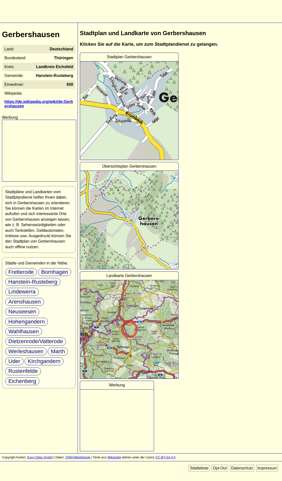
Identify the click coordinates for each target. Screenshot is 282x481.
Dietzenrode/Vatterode (35, 341)
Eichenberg (22, 381)
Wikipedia (114, 457)
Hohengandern (26, 322)
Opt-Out (220, 468)
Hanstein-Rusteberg (32, 282)
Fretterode (21, 272)
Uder (14, 361)
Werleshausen (25, 351)
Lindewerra (22, 292)
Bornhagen (54, 272)
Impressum (267, 468)
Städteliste (199, 468)
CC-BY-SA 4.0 (165, 457)
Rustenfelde (23, 371)
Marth (58, 351)
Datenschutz (242, 468)
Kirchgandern (44, 361)
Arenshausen (24, 302)
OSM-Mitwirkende (78, 457)
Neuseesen (22, 311)
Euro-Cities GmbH (40, 457)
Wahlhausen (23, 331)
